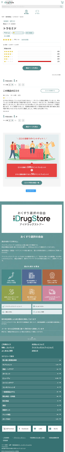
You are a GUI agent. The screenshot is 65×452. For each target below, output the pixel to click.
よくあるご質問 (7, 350)
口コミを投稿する (50, 90)
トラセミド (15, 17)
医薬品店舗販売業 (54, 437)
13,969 (56, 378)
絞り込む (7, 33)
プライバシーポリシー (20, 437)
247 (57, 391)
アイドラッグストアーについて (43, 347)
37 (57, 382)
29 (57, 410)
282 (57, 414)
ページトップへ (32, 339)
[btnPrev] (19, 84)
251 (57, 369)
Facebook (25, 429)
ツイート (31, 191)
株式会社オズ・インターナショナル (22, 445)
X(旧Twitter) (9, 429)
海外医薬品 (8, 17)
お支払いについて (38, 344)
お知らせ (35, 350)
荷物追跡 (5, 440)
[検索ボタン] (61, 6)
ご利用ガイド (6, 344)
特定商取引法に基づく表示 (37, 437)
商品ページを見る (32, 68)
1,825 (57, 419)
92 (57, 373)
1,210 (57, 364)
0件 (58, 51)
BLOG (56, 429)
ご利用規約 (6, 437)
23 (57, 401)
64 (57, 387)
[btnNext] (23, 84)
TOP (3, 17)
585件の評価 (25, 39)
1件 (58, 61)
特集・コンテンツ (8, 347)
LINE (40, 429)
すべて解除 (7, 36)
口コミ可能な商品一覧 (31, 182)
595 (57, 396)
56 (57, 405)
